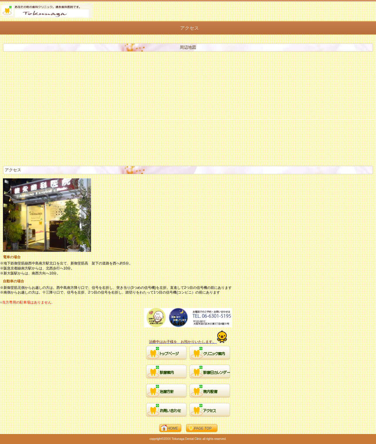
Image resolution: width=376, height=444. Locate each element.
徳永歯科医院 (47, 10)
